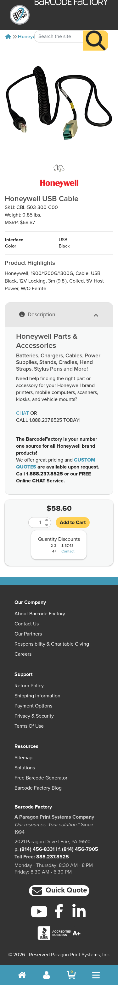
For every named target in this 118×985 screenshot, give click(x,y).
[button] (59, 891)
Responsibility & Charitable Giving (51, 644)
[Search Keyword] (58, 27)
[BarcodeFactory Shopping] (71, 975)
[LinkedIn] (78, 911)
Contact (68, 552)
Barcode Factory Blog (38, 788)
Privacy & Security (34, 716)
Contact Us (26, 624)
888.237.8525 (52, 856)
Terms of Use (29, 726)
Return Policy (29, 686)
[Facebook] (59, 911)
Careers (22, 654)
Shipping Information (37, 696)
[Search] (95, 31)
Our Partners (28, 634)
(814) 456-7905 (80, 849)
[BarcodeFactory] (20, 15)
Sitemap (23, 758)
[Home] (8, 36)
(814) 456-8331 (37, 849)
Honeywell (30, 36)
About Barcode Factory (39, 614)
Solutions (24, 768)
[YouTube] (39, 911)
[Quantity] (35, 522)
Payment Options (33, 706)
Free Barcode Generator (40, 778)
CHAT (22, 413)
